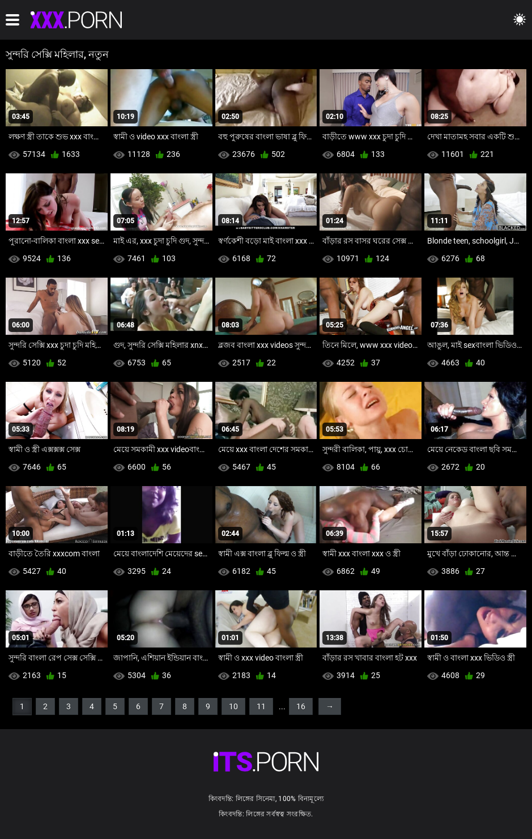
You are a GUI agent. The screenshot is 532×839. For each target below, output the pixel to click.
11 (261, 706)
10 (233, 706)
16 (300, 706)
